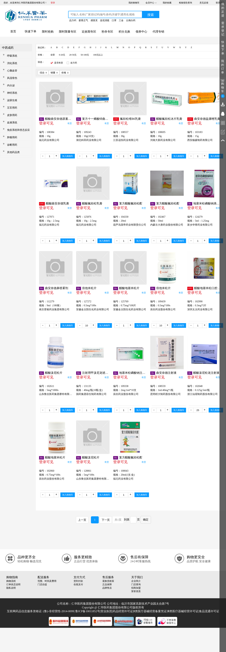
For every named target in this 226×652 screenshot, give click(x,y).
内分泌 (11, 85)
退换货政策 (108, 581)
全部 (52, 55)
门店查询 (136, 584)
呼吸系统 (12, 55)
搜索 (150, 15)
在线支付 (78, 584)
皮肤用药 (12, 115)
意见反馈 (204, 2)
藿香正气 (83, 20)
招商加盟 (136, 588)
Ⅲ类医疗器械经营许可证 (182, 611)
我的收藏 (167, 2)
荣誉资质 (136, 591)
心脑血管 (12, 70)
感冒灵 (94, 20)
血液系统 (12, 122)
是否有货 (58, 63)
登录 (53, 2)
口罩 (114, 20)
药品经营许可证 (123, 611)
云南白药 (130, 20)
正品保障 (107, 584)
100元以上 (98, 55)
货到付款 (78, 581)
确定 (145, 519)
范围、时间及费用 (47, 581)
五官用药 (12, 107)
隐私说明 (11, 588)
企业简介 (136, 581)
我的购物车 (134, 2)
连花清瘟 (104, 20)
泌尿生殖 (12, 100)
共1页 (118, 519)
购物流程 (11, 581)
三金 (121, 20)
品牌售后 (107, 588)
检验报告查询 (185, 2)
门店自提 (42, 584)
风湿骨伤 (12, 78)
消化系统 (12, 63)
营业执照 (106, 611)
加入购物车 (67, 156)
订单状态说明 (13, 584)
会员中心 (150, 2)
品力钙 (72, 20)
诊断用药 (12, 144)
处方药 (74, 63)
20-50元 (72, 55)
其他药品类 (13, 152)
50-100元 (85, 55)
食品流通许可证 (209, 611)
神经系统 (12, 93)
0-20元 (62, 55)
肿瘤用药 (12, 137)
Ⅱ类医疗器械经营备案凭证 (150, 611)
